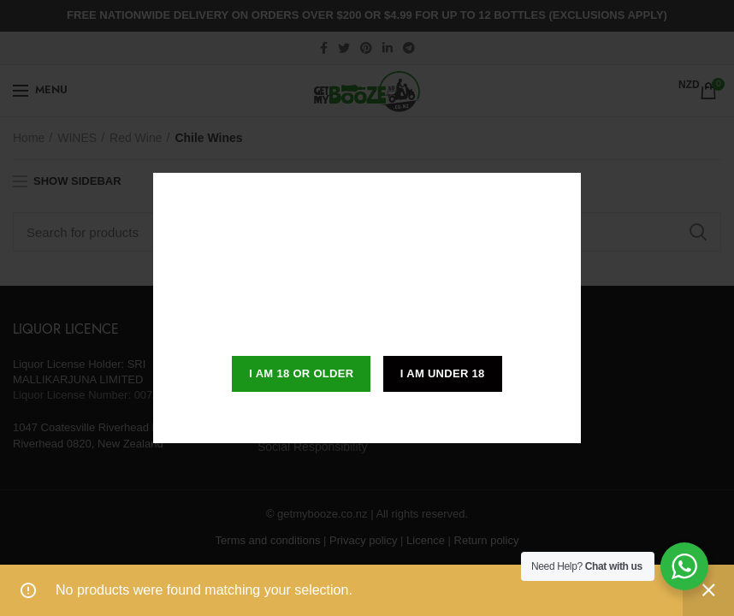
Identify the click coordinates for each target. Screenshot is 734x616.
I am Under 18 (442, 373)
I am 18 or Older (301, 373)
